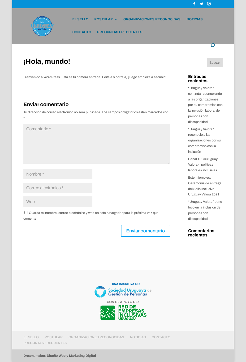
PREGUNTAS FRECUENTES (119, 32)
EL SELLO (80, 19)
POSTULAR (103, 19)
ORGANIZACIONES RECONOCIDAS (152, 19)
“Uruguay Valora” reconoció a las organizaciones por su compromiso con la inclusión (204, 140)
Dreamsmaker (34, 355)
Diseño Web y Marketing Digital (71, 355)
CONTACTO (81, 32)
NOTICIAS (194, 19)
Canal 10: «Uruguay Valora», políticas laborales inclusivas (203, 164)
